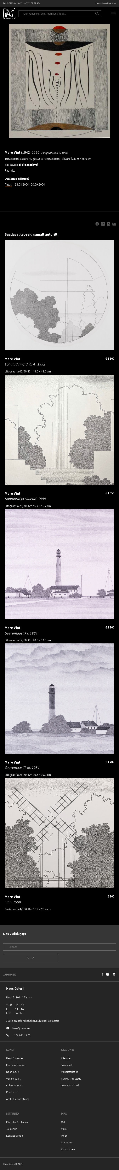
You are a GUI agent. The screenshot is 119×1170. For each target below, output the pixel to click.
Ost (63, 1122)
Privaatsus (67, 1142)
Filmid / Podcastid (71, 1078)
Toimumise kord (70, 1085)
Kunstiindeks (68, 1149)
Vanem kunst (13, 1078)
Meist (64, 1135)
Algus (8, 184)
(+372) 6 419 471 (15, 3)
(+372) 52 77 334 (32, 3)
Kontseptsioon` (15, 1135)
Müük (64, 1129)
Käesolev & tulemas (17, 1122)
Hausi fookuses (14, 1058)
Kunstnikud (12, 1092)
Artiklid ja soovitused (18, 1099)
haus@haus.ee (109, 3)
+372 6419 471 (21, 1034)
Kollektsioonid (14, 1085)
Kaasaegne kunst (15, 1065)
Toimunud (66, 1065)
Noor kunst (12, 1072)
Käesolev (66, 1058)
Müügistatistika (69, 1072)
